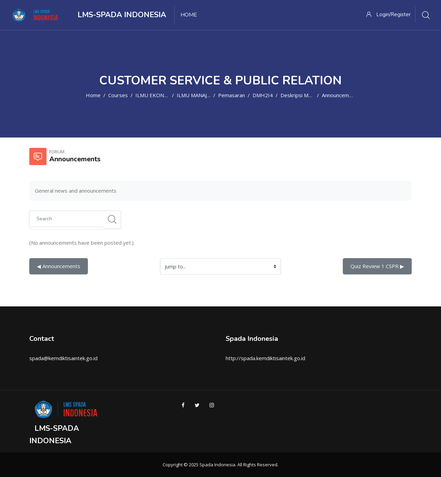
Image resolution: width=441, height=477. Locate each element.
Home (93, 95)
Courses (118, 95)
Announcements (341, 95)
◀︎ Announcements (58, 266)
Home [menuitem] (189, 15)
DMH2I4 (263, 95)
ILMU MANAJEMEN (199, 95)
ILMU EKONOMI (154, 95)
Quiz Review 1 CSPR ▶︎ (377, 266)
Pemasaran (231, 95)
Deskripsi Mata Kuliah (305, 95)
